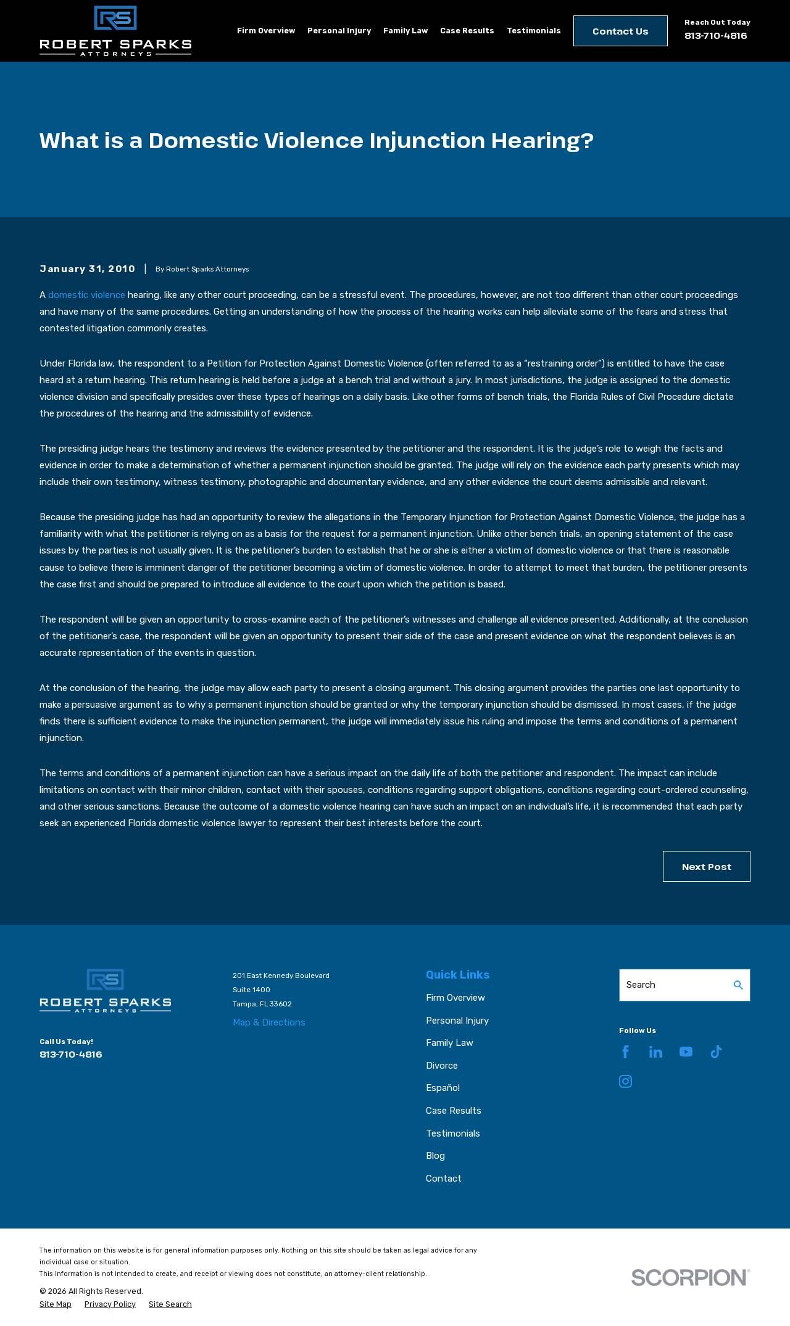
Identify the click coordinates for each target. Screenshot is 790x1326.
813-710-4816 (715, 35)
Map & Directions (269, 1022)
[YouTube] (686, 1051)
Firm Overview (455, 997)
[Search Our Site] (738, 985)
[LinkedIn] (655, 1051)
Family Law (449, 1042)
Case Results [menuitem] (467, 30)
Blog (435, 1155)
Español (443, 1087)
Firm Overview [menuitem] (266, 30)
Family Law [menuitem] (405, 30)
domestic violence (86, 294)
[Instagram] (625, 1081)
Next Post (706, 866)
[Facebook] (625, 1051)
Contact (444, 1178)
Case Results (453, 1110)
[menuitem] (56, 1304)
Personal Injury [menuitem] (339, 30)
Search (640, 984)
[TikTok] (716, 1051)
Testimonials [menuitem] (534, 30)
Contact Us (620, 31)
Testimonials (453, 1133)
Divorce (442, 1065)
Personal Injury (457, 1020)
